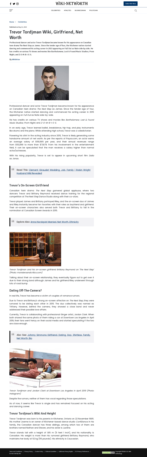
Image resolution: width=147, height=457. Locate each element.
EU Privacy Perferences (82, 451)
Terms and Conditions (15, 451)
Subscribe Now (130, 4)
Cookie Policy (39, 451)
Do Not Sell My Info (15, 453)
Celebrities (55, 10)
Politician (93, 10)
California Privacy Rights (66, 451)
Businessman (80, 10)
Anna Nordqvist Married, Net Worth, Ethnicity (55, 222)
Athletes (67, 10)
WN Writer (16, 59)
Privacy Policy (28, 451)
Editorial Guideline (50, 451)
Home (11, 22)
